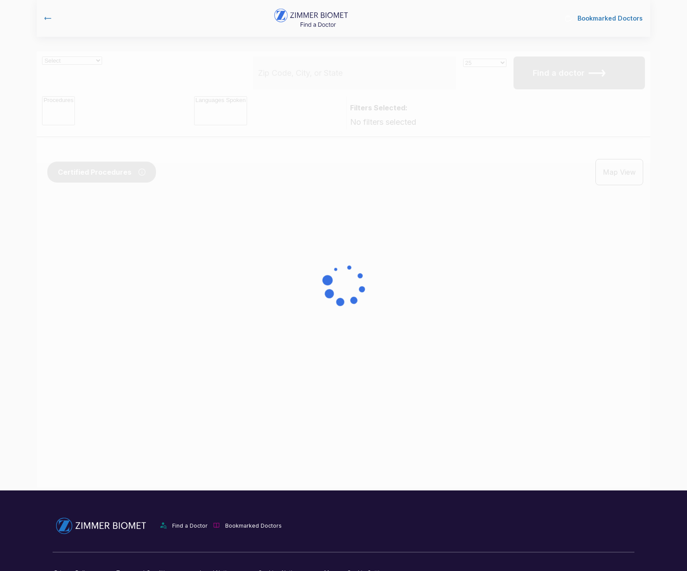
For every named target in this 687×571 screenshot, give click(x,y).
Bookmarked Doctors (604, 18)
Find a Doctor (190, 525)
